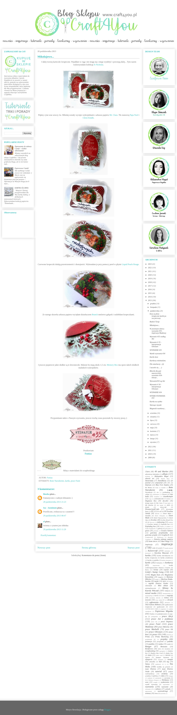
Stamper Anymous (162, 657)
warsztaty (167, 678)
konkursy (169, 562)
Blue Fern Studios (162, 485)
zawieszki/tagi (163, 691)
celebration (155, 494)
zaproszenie (148, 691)
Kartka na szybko (156, 402)
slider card (159, 655)
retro (159, 649)
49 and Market (161, 471)
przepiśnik (160, 641)
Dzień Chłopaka (160, 515)
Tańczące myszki (155, 405)
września (153, 413)
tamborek (158, 664)
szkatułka (152, 662)
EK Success (151, 522)
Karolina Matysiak (162, 553)
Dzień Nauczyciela (160, 518)
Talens (147, 664)
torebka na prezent (163, 667)
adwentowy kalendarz (152, 474)
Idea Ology (165, 541)
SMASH (167, 655)
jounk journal (169, 548)
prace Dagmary (167, 622)
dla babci (168, 503)
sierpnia (153, 417)
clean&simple (168, 496)
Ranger (148, 646)
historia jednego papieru (163, 539)
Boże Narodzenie (57, 481)
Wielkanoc (165, 680)
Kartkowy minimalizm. (158, 361)
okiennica (167, 602)
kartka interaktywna (163, 556)
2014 (150, 297)
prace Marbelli (152, 629)
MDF (164, 581)
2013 (150, 300)
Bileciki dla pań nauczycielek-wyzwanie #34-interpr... (156, 374)
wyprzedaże (166, 684)
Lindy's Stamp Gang (154, 572)
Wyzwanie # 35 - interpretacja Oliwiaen (155, 344)
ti (165, 664)
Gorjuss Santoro (167, 531)
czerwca (153, 424)
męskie (171, 581)
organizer (163, 609)
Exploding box (150, 526)
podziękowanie (162, 614)
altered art (149, 478)
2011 (150, 450)
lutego (152, 439)
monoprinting (167, 593)
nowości (148, 600)
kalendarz (167, 551)
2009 (150, 458)
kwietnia (153, 431)
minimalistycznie (150, 588)
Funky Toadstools (150, 528)
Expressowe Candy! (22, 168)
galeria (160, 528)
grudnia (153, 304)
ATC (168, 483)
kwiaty (156, 570)
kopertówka (156, 565)
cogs (150, 499)
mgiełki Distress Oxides (158, 583)
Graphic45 (165, 535)
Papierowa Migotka (164, 611)
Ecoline (154, 520)
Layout (166, 570)
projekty (163, 639)
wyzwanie (164, 687)
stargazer (160, 659)
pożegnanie (154, 616)
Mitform (167, 591)
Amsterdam (149, 481)
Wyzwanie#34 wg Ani (157, 381)
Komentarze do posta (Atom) (94, 555)
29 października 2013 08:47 (54, 516)
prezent (169, 634)
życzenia (162, 693)
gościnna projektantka (159, 533)
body (156, 487)
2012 (150, 447)
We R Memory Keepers (152, 680)
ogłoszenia (154, 602)
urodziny (164, 674)
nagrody (170, 595)
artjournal (159, 483)
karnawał (148, 553)
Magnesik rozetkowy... (158, 409)
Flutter (162, 526)
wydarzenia (165, 682)
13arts (147, 472)
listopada (153, 307)
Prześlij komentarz (48, 535)
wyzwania (149, 686)
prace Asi (154, 621)
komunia (159, 563)
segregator (162, 651)
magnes (160, 577)
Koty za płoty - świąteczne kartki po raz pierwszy (158, 316)
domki (147, 507)
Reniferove (149, 649)
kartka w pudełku (153, 560)
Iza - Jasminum (50, 508)
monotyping (148, 595)
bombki (163, 487)
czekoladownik (158, 499)
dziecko (157, 513)
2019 (150, 279)
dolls (168, 505)
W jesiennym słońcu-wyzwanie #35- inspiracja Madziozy (158, 331)
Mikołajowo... (155, 325)
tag (168, 662)
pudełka (170, 641)
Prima (147, 637)
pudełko (151, 644)
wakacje (150, 678)
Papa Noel (134, 115)
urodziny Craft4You (151, 676)
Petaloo (151, 614)
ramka (160, 644)
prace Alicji (167, 616)
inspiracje (167, 544)
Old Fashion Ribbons (153, 605)
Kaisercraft (153, 550)
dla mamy (160, 505)
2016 (150, 289)
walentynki (158, 678)
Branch (95, 314)
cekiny (147, 494)
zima (156, 693)
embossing (160, 522)
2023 (150, 264)
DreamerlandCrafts (152, 509)
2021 (150, 271)
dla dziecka (149, 505)
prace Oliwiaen (156, 632)
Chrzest (164, 494)
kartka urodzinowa (166, 558)
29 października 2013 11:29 (54, 529)
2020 (150, 275)
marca (152, 435)
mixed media (150, 593)
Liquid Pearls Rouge (130, 264)
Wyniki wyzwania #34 (157, 354)
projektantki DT (150, 639)
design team (149, 503)
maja (152, 428)
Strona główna (89, 547)
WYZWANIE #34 (156, 392)
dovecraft (163, 507)
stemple (170, 659)
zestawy (148, 693)
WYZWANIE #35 (156, 350)
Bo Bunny (148, 487)
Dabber (168, 499)
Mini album (163, 586)
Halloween (160, 537)
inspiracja (149, 544)
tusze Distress (150, 669)
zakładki (167, 689)
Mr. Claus (114, 115)
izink (153, 548)
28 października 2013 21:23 (54, 502)
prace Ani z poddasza (162, 619)
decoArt (165, 501)
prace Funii (75, 481)
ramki (169, 644)
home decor (153, 541)
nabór (163, 595)
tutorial (158, 671)
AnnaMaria (162, 481)
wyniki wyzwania (151, 684)
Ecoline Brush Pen (167, 520)
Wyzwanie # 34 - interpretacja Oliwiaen (155, 387)
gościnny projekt (151, 535)
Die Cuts (159, 503)
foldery (169, 526)
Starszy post (134, 547)
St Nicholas (98, 65)
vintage (171, 676)
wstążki (155, 682)
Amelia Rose (165, 478)
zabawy (158, 689)
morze (156, 595)
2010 (150, 454)
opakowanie (161, 607)
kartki (67, 481)
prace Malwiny (163, 627)
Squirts (147, 657)
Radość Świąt (154, 322)
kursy (147, 570)
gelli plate (168, 528)
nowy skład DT (159, 600)
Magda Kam (155, 575)
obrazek (170, 600)
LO (171, 572)
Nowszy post (43, 547)
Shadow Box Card (157, 653)
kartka (148, 555)
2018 (150, 282)
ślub (160, 662)
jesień (160, 548)
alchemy (147, 476)
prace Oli (169, 629)
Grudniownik (149, 537)
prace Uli (157, 634)
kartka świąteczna (151, 558)
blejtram (148, 485)
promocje (148, 641)
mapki (157, 579)
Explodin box (165, 524)
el (44, 521)
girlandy (155, 530)
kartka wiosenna (166, 560)
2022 (150, 268)
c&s (157, 492)
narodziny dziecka (154, 598)
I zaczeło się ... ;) (156, 368)
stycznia (153, 442)
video (163, 676)
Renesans (163, 647)
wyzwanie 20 (149, 689)
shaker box (169, 653)
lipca (152, 420)
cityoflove (156, 496)
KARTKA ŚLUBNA (21, 188)
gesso (147, 531)
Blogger (107, 710)
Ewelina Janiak (153, 524)
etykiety (171, 522)
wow (147, 682)
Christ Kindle (88, 118)
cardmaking (166, 492)
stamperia (148, 659)
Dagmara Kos (150, 501)
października (155, 311)
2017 (150, 286)
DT (152, 511)
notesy (166, 598)
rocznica (167, 649)
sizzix (150, 655)
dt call (159, 511)
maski (156, 581)
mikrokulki (148, 586)
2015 (150, 293)
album (165, 474)
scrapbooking (150, 651)
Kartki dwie (154, 357)
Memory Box (112, 365)
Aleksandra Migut (161, 476)
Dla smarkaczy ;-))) (157, 364)
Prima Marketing (162, 637)
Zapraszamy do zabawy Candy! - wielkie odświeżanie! (23, 148)
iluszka (46, 494)
